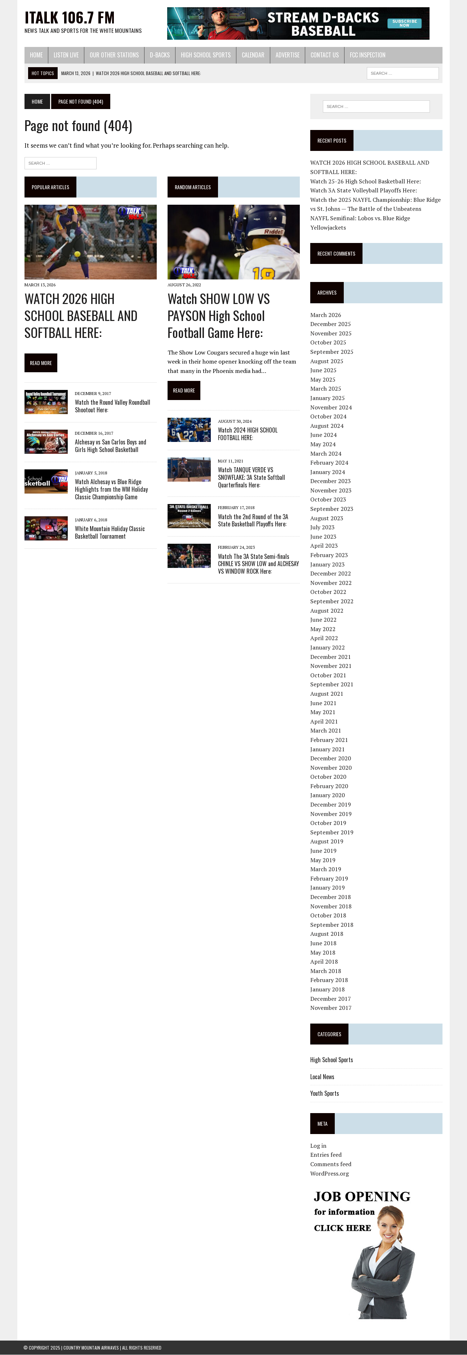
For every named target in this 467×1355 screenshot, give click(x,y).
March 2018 (326, 971)
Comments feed (331, 1164)
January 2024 (328, 472)
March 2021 (326, 731)
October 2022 (329, 592)
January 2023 (328, 564)
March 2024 (326, 453)
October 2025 (329, 343)
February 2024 (329, 462)
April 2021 (324, 721)
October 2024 (329, 416)
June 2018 (324, 943)
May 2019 (323, 860)
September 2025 (332, 352)
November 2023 (331, 490)
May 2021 (323, 712)
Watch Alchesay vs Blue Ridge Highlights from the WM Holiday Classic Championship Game (110, 489)
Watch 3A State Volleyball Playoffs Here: (364, 190)
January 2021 (328, 749)
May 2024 (323, 444)
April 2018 (324, 961)
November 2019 (331, 814)
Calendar (252, 55)
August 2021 (327, 694)
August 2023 (327, 518)
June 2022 (324, 620)
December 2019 (331, 804)
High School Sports (205, 55)
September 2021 (332, 685)
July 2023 (323, 527)
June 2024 (324, 435)
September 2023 (332, 509)
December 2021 (331, 657)
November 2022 (331, 583)
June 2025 (324, 370)
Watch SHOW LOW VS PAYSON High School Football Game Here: (218, 315)
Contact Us (324, 55)
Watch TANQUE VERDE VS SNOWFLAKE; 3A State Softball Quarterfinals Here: (251, 478)
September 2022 (332, 601)
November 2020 (331, 768)
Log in (319, 1146)
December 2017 (331, 999)
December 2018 (331, 897)
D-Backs (159, 55)
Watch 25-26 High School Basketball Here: (366, 181)
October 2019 (329, 823)
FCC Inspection (366, 55)
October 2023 (329, 500)
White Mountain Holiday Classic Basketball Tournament (109, 533)
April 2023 (324, 546)
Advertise (286, 55)
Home (35, 55)
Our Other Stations (113, 55)
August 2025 (327, 361)
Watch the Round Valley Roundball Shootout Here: (111, 406)
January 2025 (328, 398)
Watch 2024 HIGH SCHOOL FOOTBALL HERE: (259, 434)
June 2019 (324, 851)
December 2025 (331, 324)
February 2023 (329, 555)
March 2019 (326, 869)
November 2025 (331, 333)
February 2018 (329, 980)
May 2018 (323, 952)
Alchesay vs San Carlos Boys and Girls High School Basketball (109, 446)
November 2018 (331, 906)
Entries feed (326, 1155)
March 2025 (326, 389)
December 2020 (331, 758)
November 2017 (331, 1008)
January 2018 (328, 989)
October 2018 (329, 915)
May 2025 (323, 379)
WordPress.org (330, 1173)
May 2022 (323, 629)
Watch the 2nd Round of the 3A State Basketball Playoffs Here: (253, 521)
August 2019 (327, 842)
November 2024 (331, 407)
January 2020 (328, 795)
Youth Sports (325, 1093)
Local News (323, 1076)
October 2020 (329, 777)
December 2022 (331, 573)
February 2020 (329, 786)
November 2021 (331, 666)
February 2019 (329, 878)
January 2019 (328, 888)
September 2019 (332, 832)
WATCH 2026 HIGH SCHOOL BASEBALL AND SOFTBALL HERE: (89, 315)
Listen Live (65, 55)
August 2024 (327, 426)
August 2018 (327, 934)
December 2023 (331, 481)
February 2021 (329, 740)
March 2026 (326, 315)
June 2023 (324, 536)
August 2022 (327, 610)
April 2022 (324, 638)
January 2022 (328, 647)
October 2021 (329, 675)
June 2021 (324, 703)
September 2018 (332, 925)
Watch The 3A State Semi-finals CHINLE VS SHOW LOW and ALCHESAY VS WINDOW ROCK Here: (258, 564)
